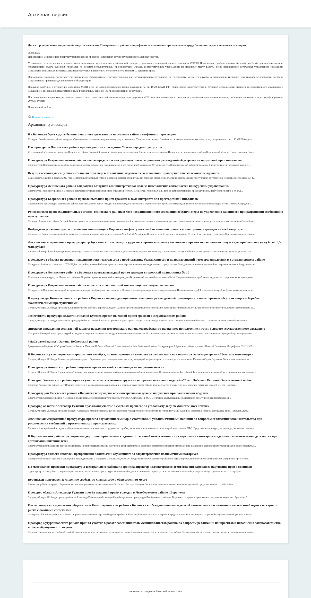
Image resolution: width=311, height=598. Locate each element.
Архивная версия (48, 14)
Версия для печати (42, 116)
